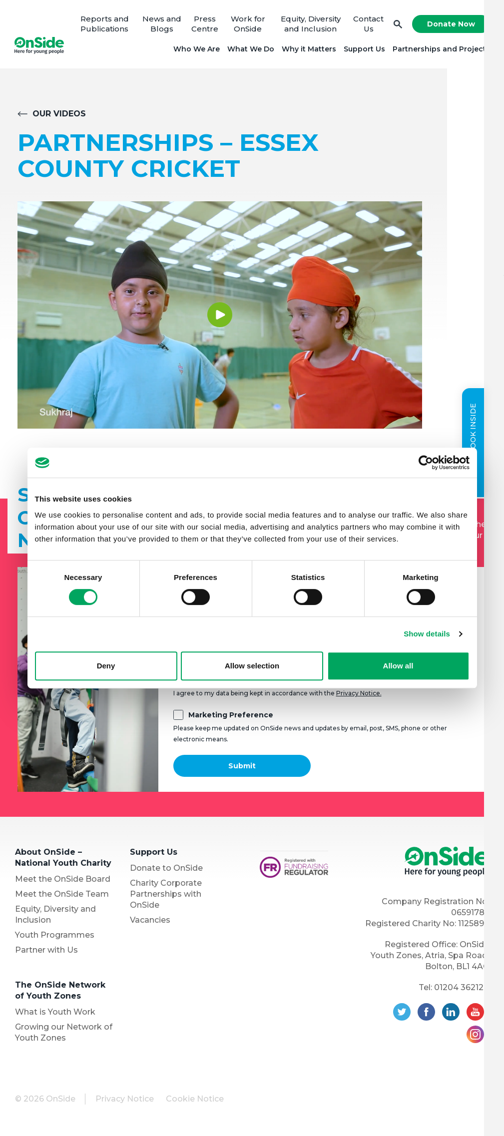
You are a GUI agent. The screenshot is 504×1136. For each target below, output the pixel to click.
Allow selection (252, 665)
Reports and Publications (105, 24)
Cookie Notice (195, 1100)
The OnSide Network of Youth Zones (60, 992)
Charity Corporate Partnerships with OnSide (166, 895)
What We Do (249, 49)
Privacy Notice (124, 1100)
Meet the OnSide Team (62, 895)
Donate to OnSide (166, 869)
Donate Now (450, 24)
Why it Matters (308, 49)
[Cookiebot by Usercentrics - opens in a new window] (426, 462)
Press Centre (204, 24)
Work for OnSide (247, 24)
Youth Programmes (54, 936)
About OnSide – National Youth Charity (63, 859)
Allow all (398, 665)
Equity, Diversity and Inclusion (310, 24)
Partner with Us (46, 951)
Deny (106, 665)
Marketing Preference (230, 716)
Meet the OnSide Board (62, 880)
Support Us (363, 49)
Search (397, 25)
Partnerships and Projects (440, 49)
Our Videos (59, 115)
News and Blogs (162, 24)
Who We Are (195, 49)
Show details (427, 633)
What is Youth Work (55, 1013)
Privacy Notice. (359, 694)
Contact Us (368, 24)
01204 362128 (461, 989)
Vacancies (150, 921)
